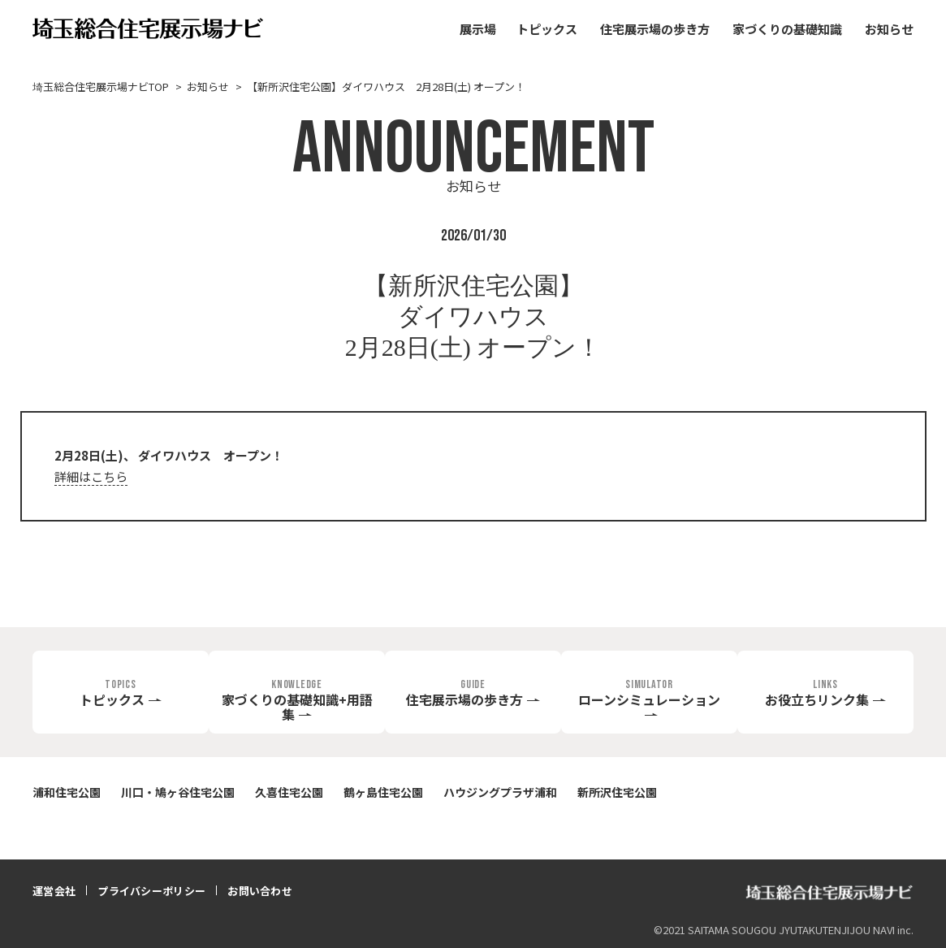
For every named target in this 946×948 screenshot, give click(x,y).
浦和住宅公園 (66, 792)
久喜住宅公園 (289, 792)
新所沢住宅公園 (617, 792)
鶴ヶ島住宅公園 (383, 792)
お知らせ (889, 28)
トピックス (546, 28)
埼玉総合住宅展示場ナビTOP (100, 86)
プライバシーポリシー (151, 890)
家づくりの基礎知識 (787, 28)
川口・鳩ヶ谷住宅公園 (178, 792)
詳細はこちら (90, 476)
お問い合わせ (259, 890)
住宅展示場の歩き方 (655, 28)
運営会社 (54, 890)
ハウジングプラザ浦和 (500, 792)
